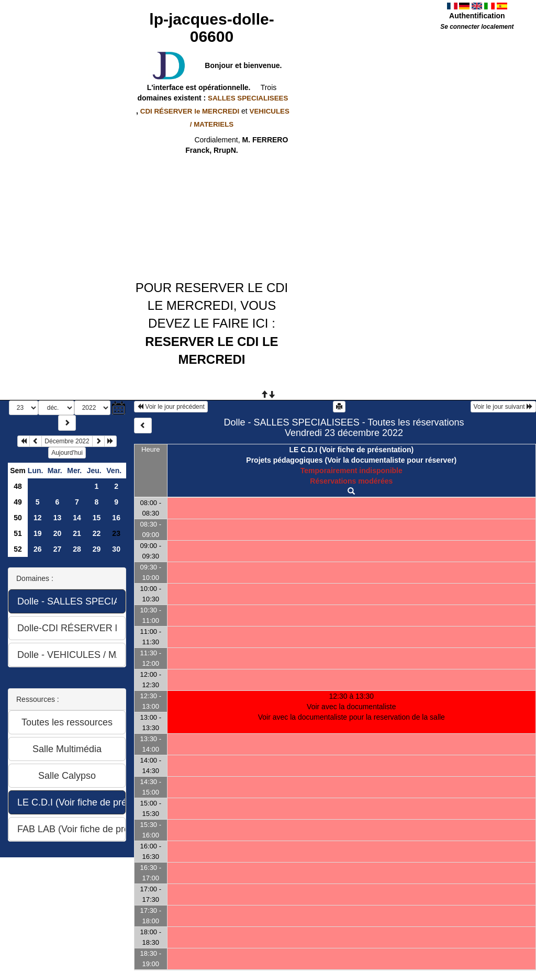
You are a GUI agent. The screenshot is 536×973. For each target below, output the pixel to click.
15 (97, 517)
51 (18, 533)
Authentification (477, 16)
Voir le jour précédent (171, 406)
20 (57, 533)
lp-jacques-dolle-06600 (211, 27)
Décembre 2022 (66, 441)
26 (38, 549)
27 (57, 549)
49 (18, 502)
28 (77, 549)
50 (18, 517)
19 (38, 533)
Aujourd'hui (67, 452)
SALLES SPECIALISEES (248, 98)
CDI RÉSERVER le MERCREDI (189, 111)
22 (97, 533)
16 (116, 517)
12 (38, 517)
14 (77, 517)
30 (116, 549)
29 (97, 549)
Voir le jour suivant (503, 406)
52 (18, 549)
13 (57, 517)
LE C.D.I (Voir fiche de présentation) (351, 449)
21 (77, 533)
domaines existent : (212, 98)
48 (18, 486)
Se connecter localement (476, 26)
